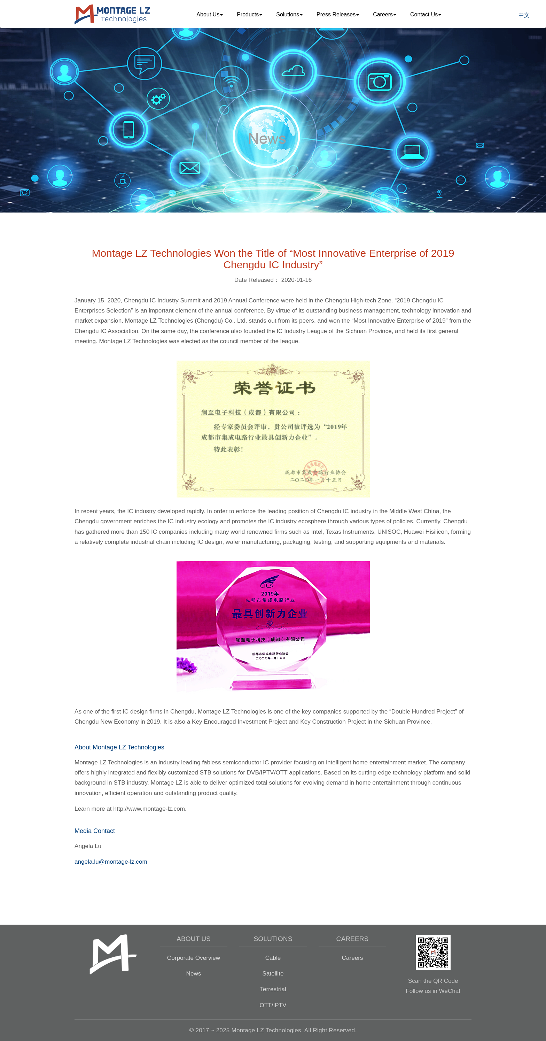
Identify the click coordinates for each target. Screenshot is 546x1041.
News (193, 973)
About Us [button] (209, 14)
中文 (524, 15)
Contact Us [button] (425, 14)
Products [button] (249, 14)
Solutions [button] (289, 14)
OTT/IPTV (272, 1005)
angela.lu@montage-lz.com (111, 861)
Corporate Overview (193, 957)
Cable (273, 957)
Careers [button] (384, 14)
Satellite (273, 973)
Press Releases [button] (338, 14)
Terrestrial (273, 989)
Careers (352, 957)
